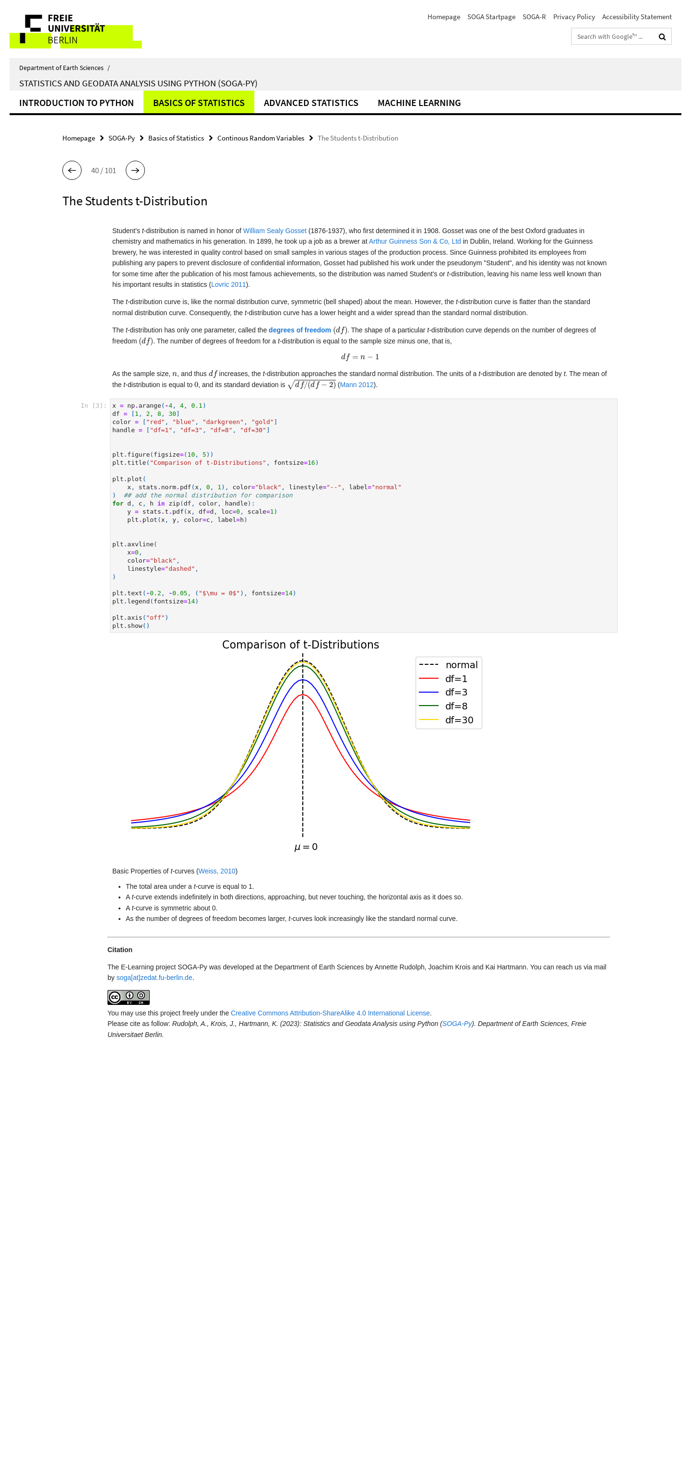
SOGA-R (534, 16)
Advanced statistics (311, 102)
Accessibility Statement (637, 16)
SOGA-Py (121, 137)
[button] (72, 170)
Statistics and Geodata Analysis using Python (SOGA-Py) (138, 83)
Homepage (444, 16)
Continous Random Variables (260, 137)
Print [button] (367, 1240)
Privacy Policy (574, 16)
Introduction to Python (76, 102)
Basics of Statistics (199, 102)
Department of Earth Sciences (64, 67)
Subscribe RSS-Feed (389, 1256)
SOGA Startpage (491, 16)
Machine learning (419, 102)
